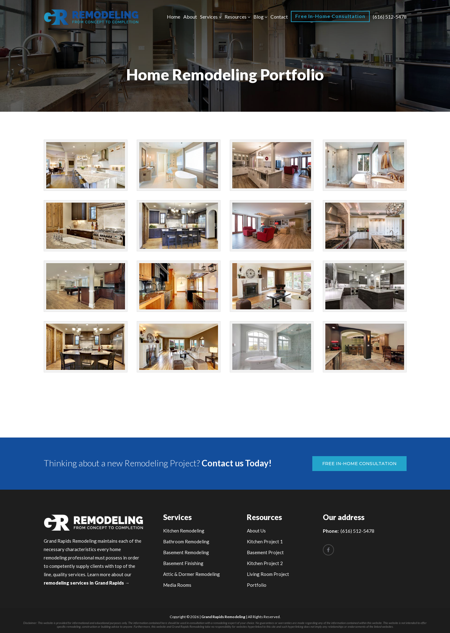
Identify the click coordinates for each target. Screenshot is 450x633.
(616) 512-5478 (390, 17)
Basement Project (265, 552)
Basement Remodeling (186, 552)
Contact (279, 17)
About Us (256, 530)
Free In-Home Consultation (330, 16)
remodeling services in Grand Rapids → (87, 583)
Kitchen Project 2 (265, 563)
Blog (258, 17)
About (190, 17)
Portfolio (256, 585)
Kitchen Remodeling (183, 530)
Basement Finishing (183, 563)
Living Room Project (268, 574)
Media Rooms (177, 585)
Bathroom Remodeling (186, 541)
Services (209, 17)
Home (173, 17)
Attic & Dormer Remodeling (191, 574)
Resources (236, 17)
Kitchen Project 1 (265, 541)
